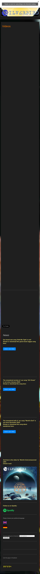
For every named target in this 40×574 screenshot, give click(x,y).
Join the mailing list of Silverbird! (11, 536)
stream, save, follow (9, 349)
